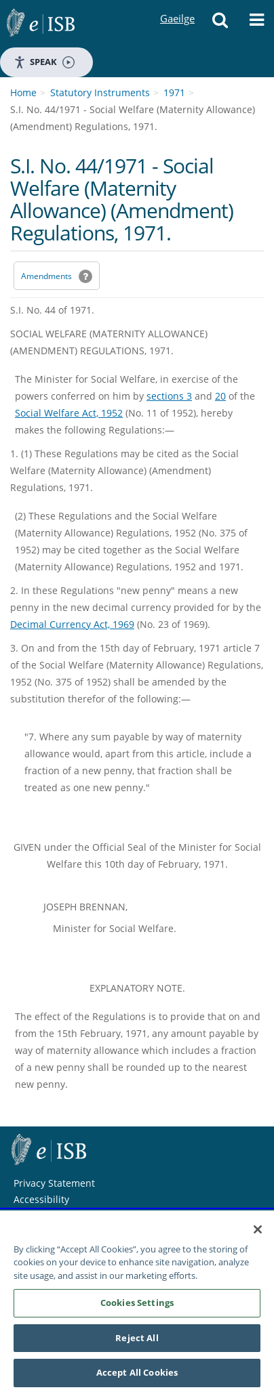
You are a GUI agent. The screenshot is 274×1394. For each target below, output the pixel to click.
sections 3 (169, 395)
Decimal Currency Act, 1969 (72, 624)
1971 (174, 92)
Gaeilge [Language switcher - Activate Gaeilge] (177, 6)
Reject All (136, 1338)
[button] (220, 23)
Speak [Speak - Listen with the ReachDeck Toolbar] (44, 62)
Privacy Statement (54, 1183)
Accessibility (41, 1199)
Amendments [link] (46, 276)
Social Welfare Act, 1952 (69, 412)
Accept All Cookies (137, 1373)
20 (220, 395)
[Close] (258, 1229)
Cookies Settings (137, 1303)
